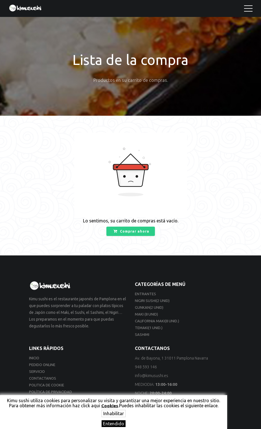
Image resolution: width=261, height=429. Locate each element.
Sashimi (142, 334)
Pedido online (42, 365)
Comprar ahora (131, 231)
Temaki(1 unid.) (149, 328)
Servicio (37, 371)
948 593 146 (146, 367)
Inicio (34, 358)
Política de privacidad (50, 392)
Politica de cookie (46, 385)
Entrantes (145, 294)
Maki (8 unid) (146, 314)
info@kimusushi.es (151, 375)
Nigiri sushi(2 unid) (152, 301)
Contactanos (42, 378)
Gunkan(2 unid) (149, 307)
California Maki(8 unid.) (157, 321)
